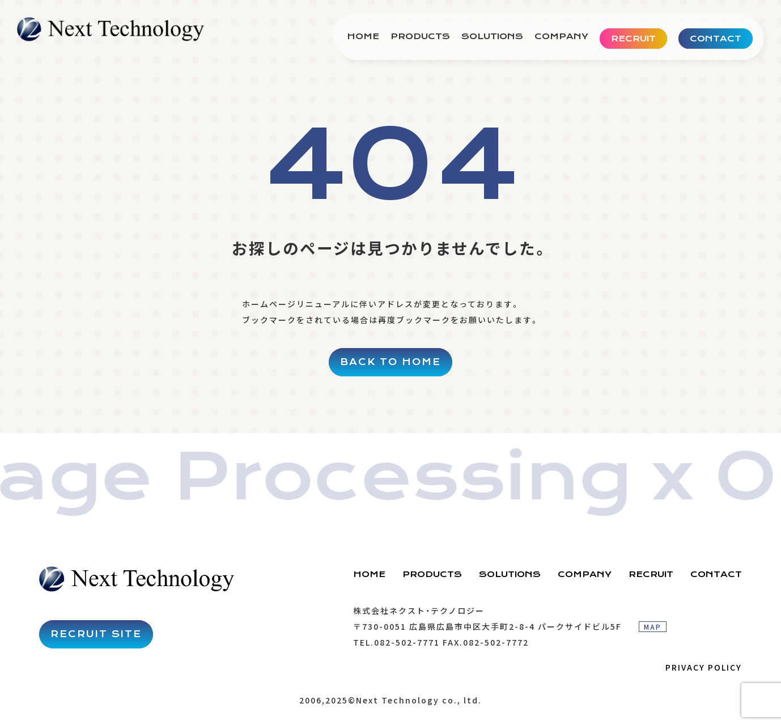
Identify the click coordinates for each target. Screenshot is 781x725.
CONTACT (716, 574)
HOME (363, 36)
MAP (652, 626)
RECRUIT (651, 574)
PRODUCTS (420, 36)
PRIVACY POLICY (703, 667)
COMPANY (561, 36)
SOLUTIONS (492, 36)
